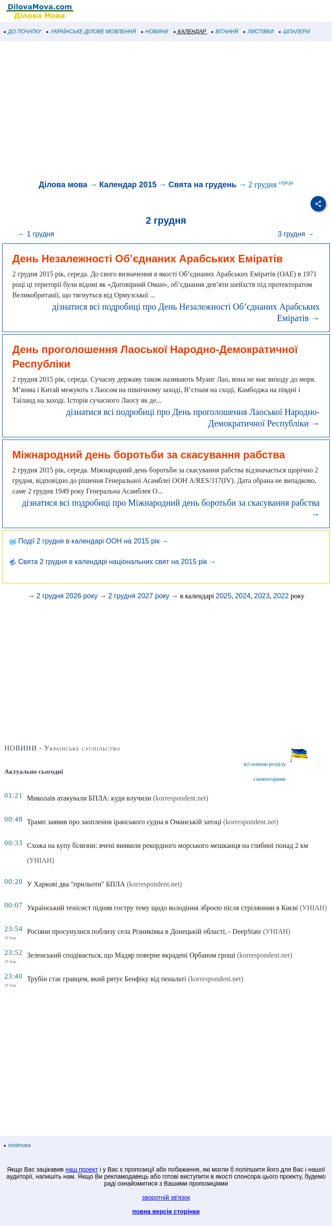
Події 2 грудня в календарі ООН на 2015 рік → (88, 541)
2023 (262, 596)
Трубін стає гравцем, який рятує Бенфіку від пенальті (106, 979)
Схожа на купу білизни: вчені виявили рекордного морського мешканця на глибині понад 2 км (167, 845)
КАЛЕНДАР (190, 32)
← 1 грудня (36, 234)
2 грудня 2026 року (67, 596)
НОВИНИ (155, 32)
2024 (243, 596)
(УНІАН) (40, 860)
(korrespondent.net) (180, 798)
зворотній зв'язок (166, 1197)
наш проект (81, 1169)
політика (17, 1145)
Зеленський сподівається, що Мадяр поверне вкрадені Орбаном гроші (131, 955)
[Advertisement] (166, 111)
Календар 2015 (128, 184)
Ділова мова (63, 184)
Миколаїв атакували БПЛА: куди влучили (89, 798)
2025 (224, 596)
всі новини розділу (265, 764)
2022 (281, 596)
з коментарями (269, 779)
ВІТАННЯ (225, 32)
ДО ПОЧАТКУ (23, 32)
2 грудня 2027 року (139, 596)
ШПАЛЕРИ (294, 32)
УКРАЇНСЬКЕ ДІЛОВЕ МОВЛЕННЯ (91, 32)
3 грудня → (296, 234)
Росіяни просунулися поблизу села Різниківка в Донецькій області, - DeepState (144, 931)
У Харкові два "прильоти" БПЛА (76, 884)
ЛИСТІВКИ (259, 32)
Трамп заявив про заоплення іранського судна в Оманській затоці (124, 822)
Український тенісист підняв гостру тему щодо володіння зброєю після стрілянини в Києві (162, 907)
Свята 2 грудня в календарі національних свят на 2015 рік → (112, 561)
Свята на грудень (202, 184)
